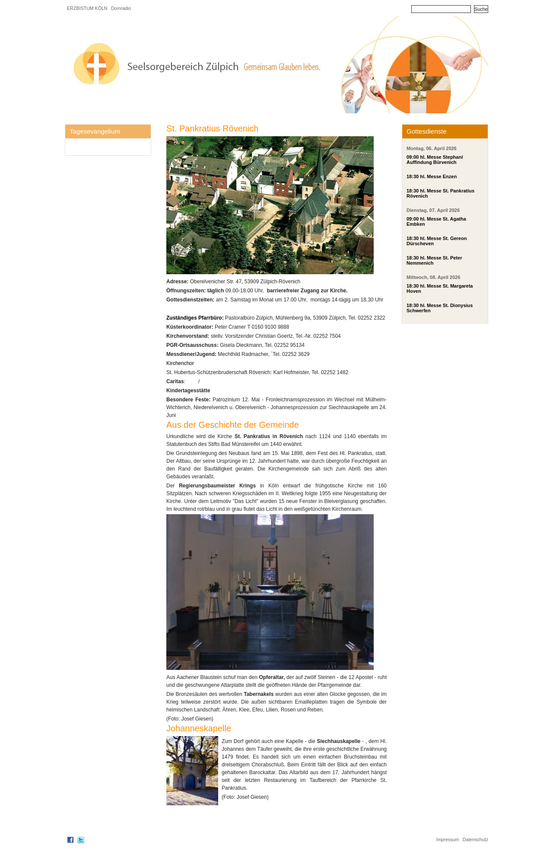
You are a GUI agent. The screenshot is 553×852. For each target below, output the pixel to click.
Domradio (121, 8)
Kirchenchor (180, 363)
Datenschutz (475, 839)
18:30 (413, 176)
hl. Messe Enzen (438, 176)
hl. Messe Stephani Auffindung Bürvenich (435, 159)
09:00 (413, 157)
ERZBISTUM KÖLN (87, 8)
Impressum (447, 839)
